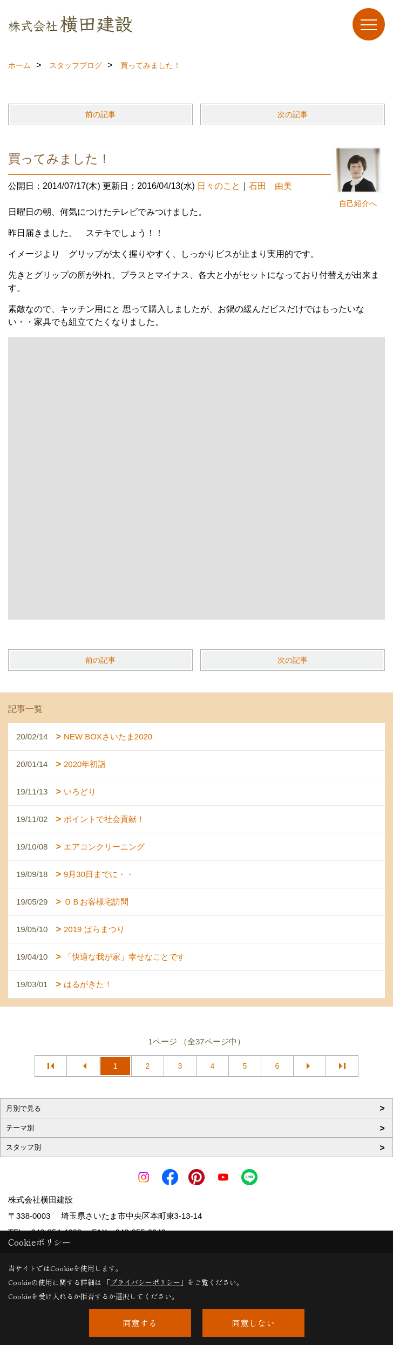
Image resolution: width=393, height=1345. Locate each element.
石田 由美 (270, 186)
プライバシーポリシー (145, 1282)
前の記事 (100, 114)
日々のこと (218, 186)
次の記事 (292, 114)
